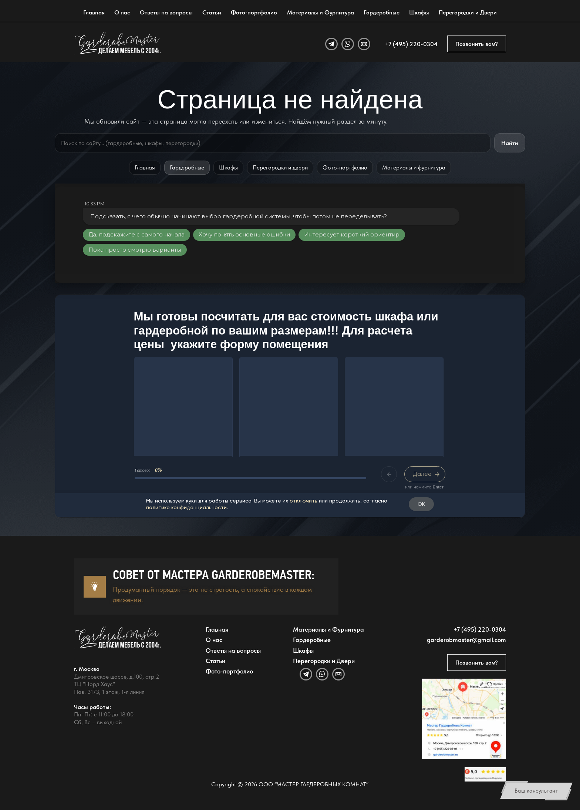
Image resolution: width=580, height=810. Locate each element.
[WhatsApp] (347, 44)
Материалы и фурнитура (413, 167)
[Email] (364, 44)
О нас (122, 12)
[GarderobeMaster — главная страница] (118, 44)
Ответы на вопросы (166, 12)
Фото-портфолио (254, 12)
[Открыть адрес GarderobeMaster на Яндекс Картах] (464, 719)
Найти (509, 143)
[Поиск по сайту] (272, 142)
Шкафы (419, 12)
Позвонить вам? (476, 43)
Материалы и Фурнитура (320, 12)
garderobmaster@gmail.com (466, 639)
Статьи (211, 12)
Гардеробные (381, 12)
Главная (94, 12)
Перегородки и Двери (468, 12)
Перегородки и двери (280, 167)
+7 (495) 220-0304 (411, 44)
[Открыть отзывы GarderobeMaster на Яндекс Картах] (485, 774)
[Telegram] (331, 44)
